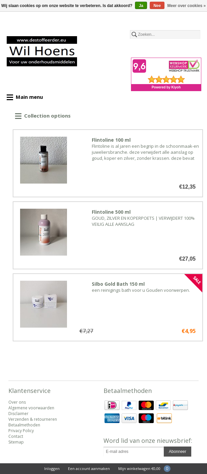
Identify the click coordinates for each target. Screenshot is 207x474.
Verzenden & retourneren (32, 419)
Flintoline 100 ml (111, 140)
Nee (157, 5)
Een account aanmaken (89, 468)
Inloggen (52, 468)
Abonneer (177, 451)
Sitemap (16, 442)
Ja (141, 5)
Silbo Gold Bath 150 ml (118, 284)
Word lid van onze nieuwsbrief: (148, 440)
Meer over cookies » (186, 5)
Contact (15, 436)
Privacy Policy (21, 430)
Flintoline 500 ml (111, 212)
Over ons (17, 402)
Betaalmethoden (24, 425)
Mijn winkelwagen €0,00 (139, 468)
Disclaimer (18, 413)
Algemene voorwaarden (31, 408)
